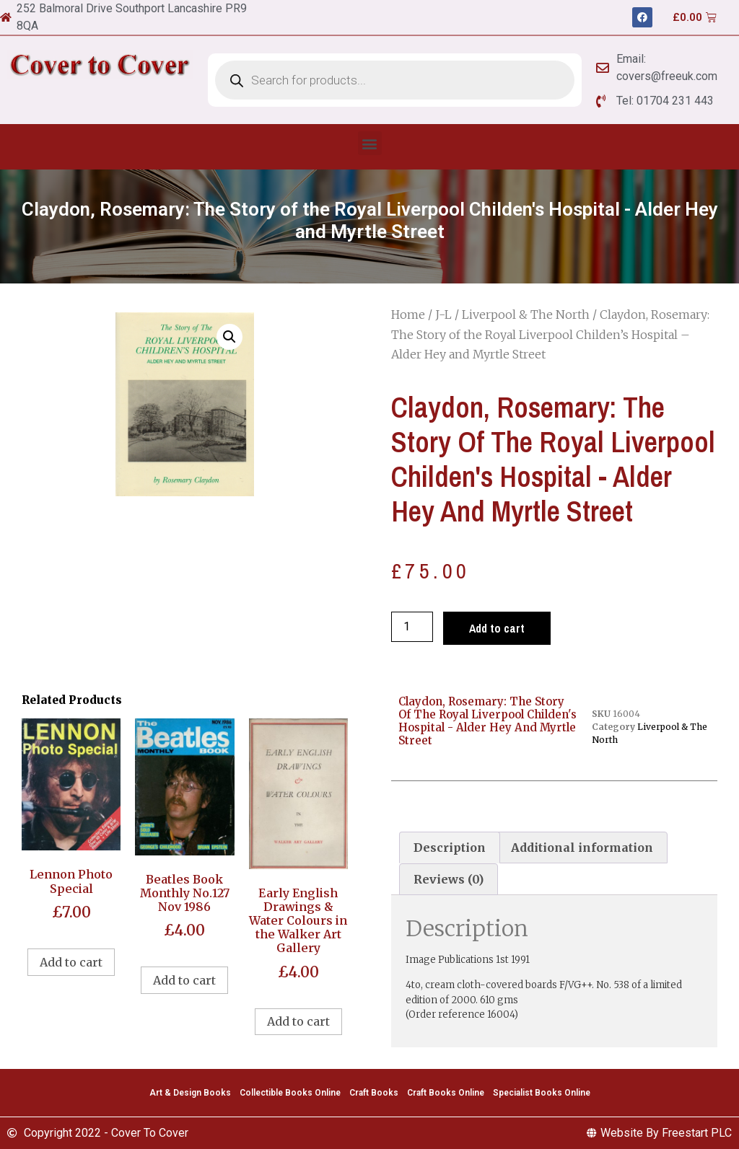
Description (450, 847)
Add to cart (497, 628)
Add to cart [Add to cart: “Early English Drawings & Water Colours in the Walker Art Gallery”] (298, 1021)
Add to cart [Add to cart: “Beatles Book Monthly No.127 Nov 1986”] (184, 980)
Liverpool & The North (526, 314)
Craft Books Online (445, 1093)
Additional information (582, 847)
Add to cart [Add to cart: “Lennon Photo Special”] (71, 962)
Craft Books (373, 1093)
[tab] (449, 847)
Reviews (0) (449, 879)
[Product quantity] (412, 627)
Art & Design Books (190, 1093)
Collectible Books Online (290, 1093)
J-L (443, 314)
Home (408, 314)
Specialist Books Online (541, 1093)
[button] (370, 143)
